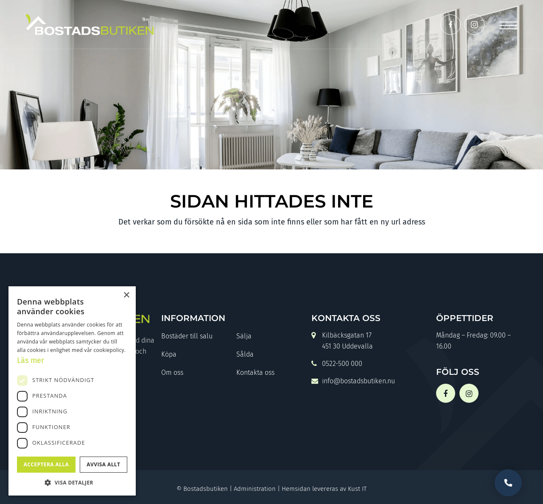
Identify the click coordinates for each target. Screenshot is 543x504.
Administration (255, 489)
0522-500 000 (336, 364)
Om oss (172, 372)
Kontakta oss (255, 372)
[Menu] (508, 24)
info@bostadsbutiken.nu (353, 382)
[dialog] (72, 391)
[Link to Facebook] (450, 24)
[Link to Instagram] (474, 24)
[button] (72, 482)
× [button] (126, 295)
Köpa (168, 354)
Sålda (245, 354)
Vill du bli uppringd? (508, 482)
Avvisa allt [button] (103, 464)
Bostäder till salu (187, 336)
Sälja (244, 336)
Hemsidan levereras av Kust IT (324, 489)
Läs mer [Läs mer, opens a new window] (30, 360)
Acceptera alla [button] (46, 464)
